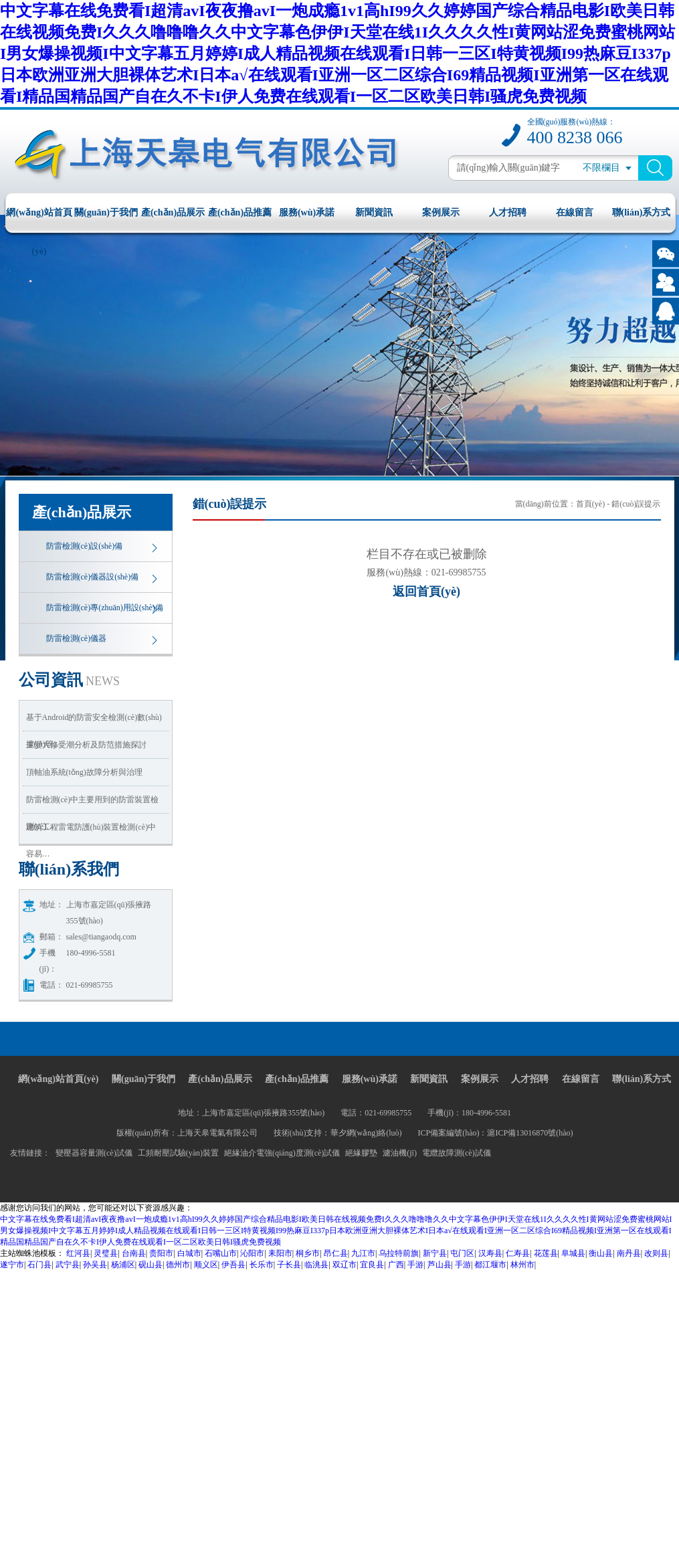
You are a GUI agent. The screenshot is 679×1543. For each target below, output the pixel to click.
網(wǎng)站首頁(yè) (39, 219)
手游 (415, 1264)
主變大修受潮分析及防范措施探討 (86, 744)
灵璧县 (106, 1253)
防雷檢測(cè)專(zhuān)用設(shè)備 (104, 607)
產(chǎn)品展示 (173, 212)
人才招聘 (507, 212)
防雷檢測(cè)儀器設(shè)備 (92, 576)
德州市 (178, 1264)
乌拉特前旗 (399, 1253)
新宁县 (435, 1253)
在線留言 (574, 212)
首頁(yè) (590, 504)
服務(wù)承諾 (306, 212)
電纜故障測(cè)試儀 (456, 1153)
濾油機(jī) (400, 1153)
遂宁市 (12, 1264)
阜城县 (573, 1253)
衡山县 (601, 1253)
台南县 (134, 1253)
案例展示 (441, 212)
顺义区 (206, 1264)
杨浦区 (123, 1264)
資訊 (69, 680)
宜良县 (372, 1264)
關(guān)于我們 (106, 212)
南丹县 (629, 1253)
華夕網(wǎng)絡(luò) (366, 1133)
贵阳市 (161, 1253)
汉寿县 (490, 1253)
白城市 (189, 1253)
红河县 (78, 1253)
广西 (396, 1264)
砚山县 (150, 1264)
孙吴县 (95, 1264)
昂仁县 (336, 1253)
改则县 (656, 1253)
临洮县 (316, 1264)
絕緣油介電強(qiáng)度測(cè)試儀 (282, 1153)
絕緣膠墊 (361, 1153)
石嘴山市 (221, 1253)
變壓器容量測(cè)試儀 (94, 1153)
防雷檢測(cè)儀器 (76, 638)
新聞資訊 (374, 212)
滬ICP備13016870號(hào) (530, 1133)
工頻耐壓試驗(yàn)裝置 (178, 1153)
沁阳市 (252, 1253)
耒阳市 (280, 1253)
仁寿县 (518, 1253)
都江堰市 (490, 1264)
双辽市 (344, 1264)
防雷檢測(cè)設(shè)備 (84, 546)
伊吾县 (233, 1264)
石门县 (39, 1264)
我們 (69, 869)
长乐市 (262, 1264)
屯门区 (462, 1253)
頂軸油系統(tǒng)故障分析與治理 (84, 772)
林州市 (522, 1264)
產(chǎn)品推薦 (240, 212)
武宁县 (68, 1264)
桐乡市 (308, 1253)
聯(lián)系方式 (641, 212)
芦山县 (439, 1264)
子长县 (289, 1264)
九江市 (363, 1253)
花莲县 (546, 1253)
